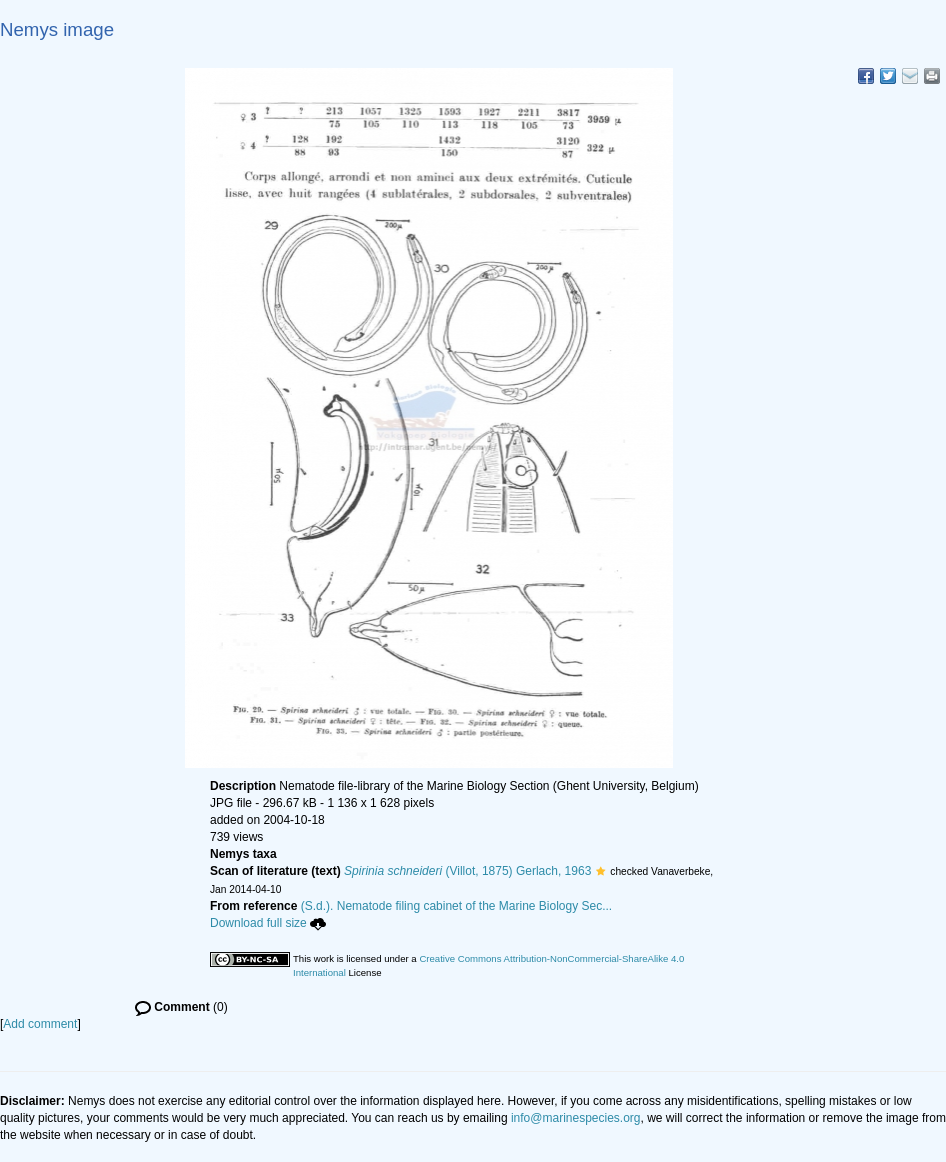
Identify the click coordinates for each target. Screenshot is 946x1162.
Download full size (268, 923)
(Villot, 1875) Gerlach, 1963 (467, 871)
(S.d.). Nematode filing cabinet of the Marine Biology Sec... (457, 906)
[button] (600, 871)
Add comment (40, 1024)
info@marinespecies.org (576, 1118)
